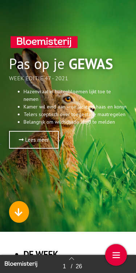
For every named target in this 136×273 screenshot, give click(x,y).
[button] (34, 140)
